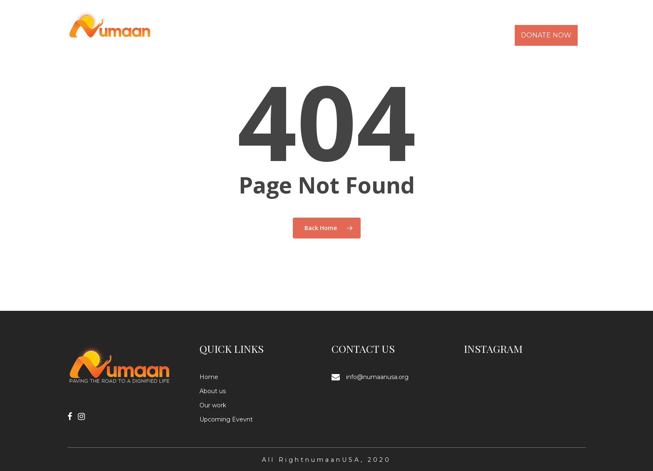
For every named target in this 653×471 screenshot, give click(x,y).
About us (212, 391)
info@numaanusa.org (377, 377)
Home (208, 377)
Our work (212, 405)
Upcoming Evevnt (226, 419)
